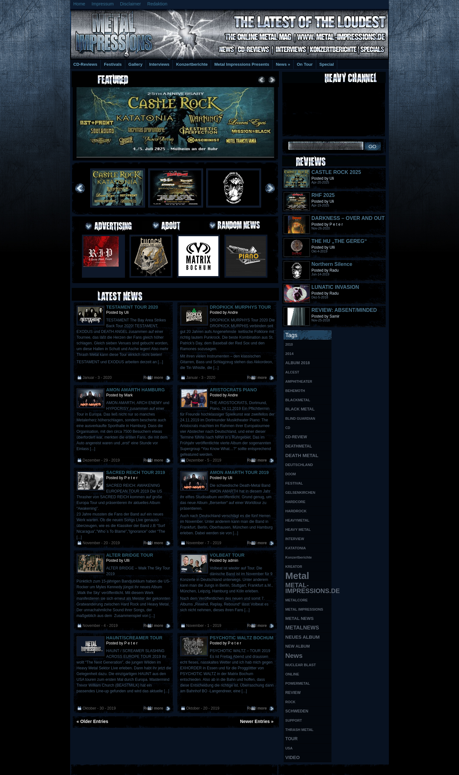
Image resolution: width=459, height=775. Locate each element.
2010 (289, 344)
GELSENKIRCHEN (300, 492)
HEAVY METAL (298, 529)
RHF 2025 (323, 195)
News (283, 64)
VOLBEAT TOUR (227, 555)
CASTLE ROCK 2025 (336, 172)
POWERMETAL (297, 683)
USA (289, 748)
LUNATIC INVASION (335, 287)
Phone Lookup (373, 769)
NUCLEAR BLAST (300, 665)
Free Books (96, 769)
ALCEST (292, 372)
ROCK (290, 702)
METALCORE (296, 600)
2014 (289, 353)
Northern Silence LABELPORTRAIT (332, 267)
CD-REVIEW (296, 437)
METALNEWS (302, 628)
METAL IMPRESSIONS (304, 609)
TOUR (291, 738)
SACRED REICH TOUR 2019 (135, 472)
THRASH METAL (299, 730)
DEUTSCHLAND (299, 465)
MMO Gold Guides (302, 769)
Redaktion (157, 3)
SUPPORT (293, 720)
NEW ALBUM (297, 646)
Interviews (159, 64)
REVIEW (293, 692)
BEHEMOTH (295, 391)
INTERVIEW (294, 539)
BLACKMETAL (297, 400)
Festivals (113, 64)
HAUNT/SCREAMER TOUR (134, 637)
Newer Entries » (256, 721)
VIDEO (292, 757)
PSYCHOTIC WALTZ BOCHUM (241, 637)
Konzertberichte (192, 64)
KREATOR (293, 566)
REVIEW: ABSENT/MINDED (344, 310)
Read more (153, 377)
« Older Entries (92, 721)
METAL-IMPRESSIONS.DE (308, 588)
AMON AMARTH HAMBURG (135, 389)
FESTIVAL (294, 483)
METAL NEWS (299, 618)
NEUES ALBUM (302, 637)
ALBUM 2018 (297, 363)
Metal (297, 576)
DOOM (290, 474)
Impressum (102, 3)
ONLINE (292, 674)
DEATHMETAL (298, 446)
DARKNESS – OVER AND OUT (348, 218)
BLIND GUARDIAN (300, 418)
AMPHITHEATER (298, 381)
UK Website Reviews (338, 769)
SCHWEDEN (296, 711)
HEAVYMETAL (297, 520)
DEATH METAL (301, 455)
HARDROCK (296, 511)
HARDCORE (295, 502)
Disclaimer (130, 3)
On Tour (305, 64)
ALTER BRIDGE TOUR (129, 555)
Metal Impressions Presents (241, 64)
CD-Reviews (85, 64)
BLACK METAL (300, 409)
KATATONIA (295, 548)
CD (287, 428)
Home (79, 3)
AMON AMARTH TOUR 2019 (239, 472)
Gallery (135, 64)
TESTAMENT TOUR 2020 (132, 307)
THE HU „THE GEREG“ (339, 241)
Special (326, 64)
